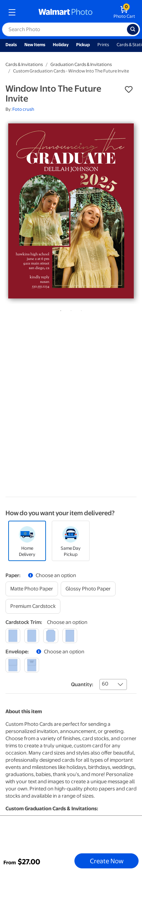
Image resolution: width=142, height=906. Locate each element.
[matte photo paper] (31, 589)
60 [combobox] (105, 684)
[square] (12, 635)
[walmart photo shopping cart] (124, 12)
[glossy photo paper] (88, 589)
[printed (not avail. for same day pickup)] (31, 665)
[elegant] (50, 635)
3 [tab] (79, 309)
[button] (129, 89)
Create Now (106, 861)
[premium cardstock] (32, 606)
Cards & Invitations (24, 64)
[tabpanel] (71, 211)
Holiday (61, 44)
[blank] (12, 665)
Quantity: (82, 684)
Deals (11, 44)
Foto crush (23, 109)
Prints (103, 44)
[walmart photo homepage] (65, 12)
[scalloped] (69, 635)
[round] (31, 635)
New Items (34, 44)
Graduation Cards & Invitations (81, 64)
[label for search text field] (64, 29)
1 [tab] (59, 309)
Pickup (83, 44)
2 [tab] (69, 309)
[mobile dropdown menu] (12, 12)
